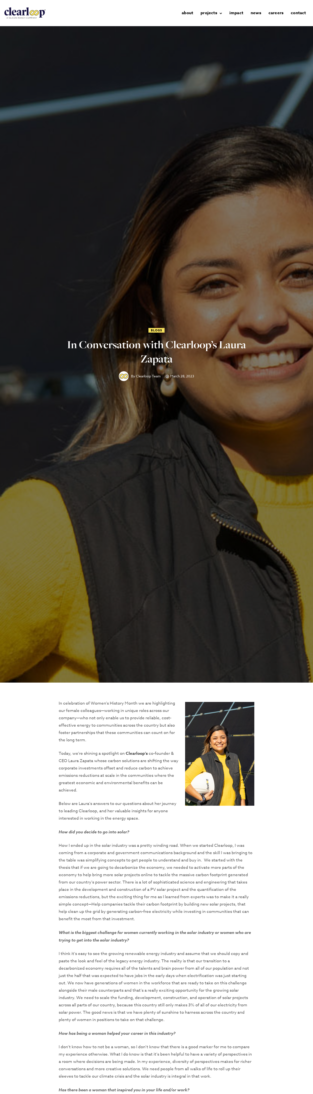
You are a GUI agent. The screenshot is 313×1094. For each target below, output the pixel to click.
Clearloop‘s (137, 753)
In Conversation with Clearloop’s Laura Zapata (156, 352)
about (188, 13)
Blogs (156, 330)
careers (276, 13)
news (256, 13)
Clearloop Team (148, 376)
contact (299, 13)
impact (237, 13)
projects (209, 13)
